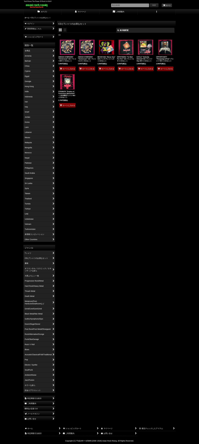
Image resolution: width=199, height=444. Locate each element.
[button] (157, 12)
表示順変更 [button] (123, 30)
